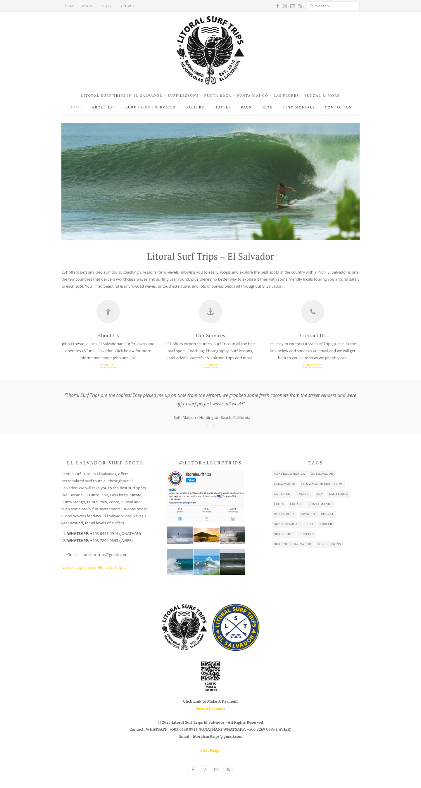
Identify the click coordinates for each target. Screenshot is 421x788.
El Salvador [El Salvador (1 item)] (322, 474)
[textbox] (106, 544)
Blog (106, 6)
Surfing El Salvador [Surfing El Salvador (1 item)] (292, 544)
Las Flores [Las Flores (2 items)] (338, 494)
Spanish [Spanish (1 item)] (308, 514)
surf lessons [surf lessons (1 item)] (329, 544)
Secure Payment (210, 708)
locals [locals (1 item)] (296, 504)
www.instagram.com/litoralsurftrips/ (93, 567)
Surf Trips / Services (150, 107)
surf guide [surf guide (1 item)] (284, 534)
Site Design (210, 750)
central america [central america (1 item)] (289, 474)
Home (70, 6)
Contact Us (338, 107)
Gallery (194, 107)
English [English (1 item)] (303, 494)
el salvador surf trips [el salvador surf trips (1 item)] (322, 484)
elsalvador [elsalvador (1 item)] (284, 484)
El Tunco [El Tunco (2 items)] (282, 494)
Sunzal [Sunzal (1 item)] (327, 514)
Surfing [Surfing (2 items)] (307, 534)
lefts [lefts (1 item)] (279, 504)
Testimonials (299, 107)
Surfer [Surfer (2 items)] (326, 524)
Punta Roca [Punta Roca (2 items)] (284, 514)
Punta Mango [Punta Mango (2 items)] (321, 504)
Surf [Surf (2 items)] (310, 524)
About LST (103, 107)
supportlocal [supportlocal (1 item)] (287, 524)
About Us (108, 364)
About (88, 6)
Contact (126, 6)
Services (210, 364)
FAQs (246, 107)
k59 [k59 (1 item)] (320, 494)
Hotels (222, 107)
